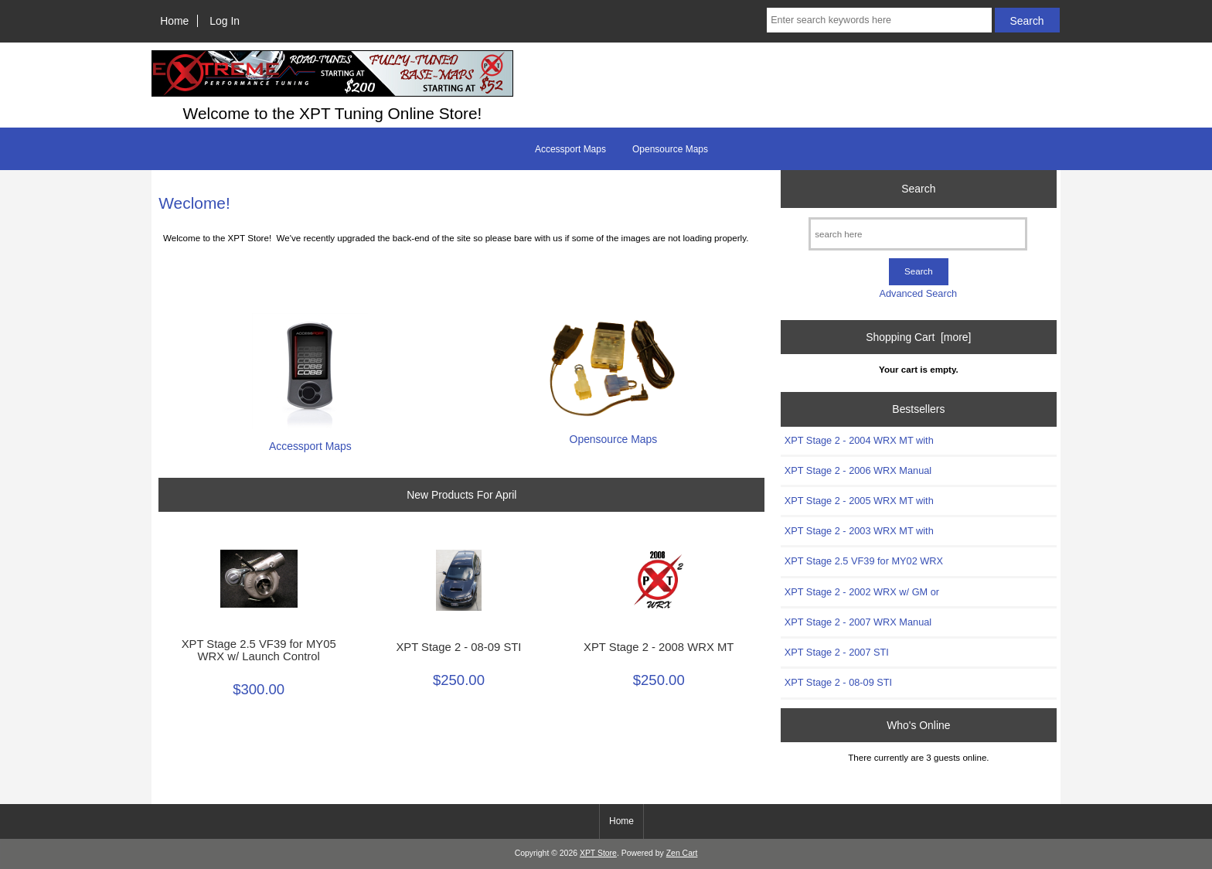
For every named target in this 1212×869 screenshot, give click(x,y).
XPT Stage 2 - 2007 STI (837, 652)
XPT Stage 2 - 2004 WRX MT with (859, 440)
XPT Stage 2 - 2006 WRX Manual (858, 470)
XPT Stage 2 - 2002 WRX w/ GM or (862, 592)
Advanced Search (918, 293)
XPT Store (598, 853)
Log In (224, 21)
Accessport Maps (570, 149)
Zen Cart (682, 853)
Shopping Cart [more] (918, 337)
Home (174, 21)
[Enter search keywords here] (879, 20)
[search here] (918, 233)
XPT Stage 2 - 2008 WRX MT (659, 647)
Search (918, 188)
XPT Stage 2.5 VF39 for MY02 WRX (864, 561)
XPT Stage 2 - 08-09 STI (458, 647)
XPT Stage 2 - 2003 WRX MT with (859, 531)
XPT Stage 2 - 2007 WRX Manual (858, 622)
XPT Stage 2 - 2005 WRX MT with (859, 500)
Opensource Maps (670, 149)
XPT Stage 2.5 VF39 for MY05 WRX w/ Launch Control (259, 650)
